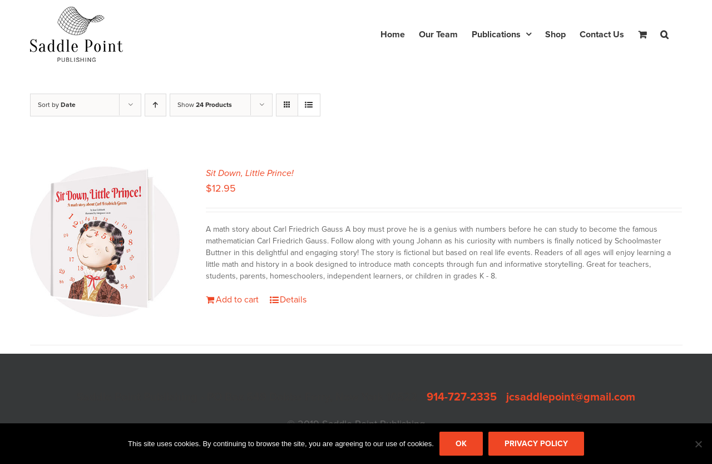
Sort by (57, 105)
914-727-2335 (462, 397)
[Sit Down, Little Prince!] (105, 242)
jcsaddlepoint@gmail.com (570, 397)
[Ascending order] (155, 105)
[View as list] (309, 105)
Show (204, 105)
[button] (664, 34)
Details (293, 299)
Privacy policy (536, 443)
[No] (698, 444)
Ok (461, 443)
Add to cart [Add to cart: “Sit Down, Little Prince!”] (237, 299)
